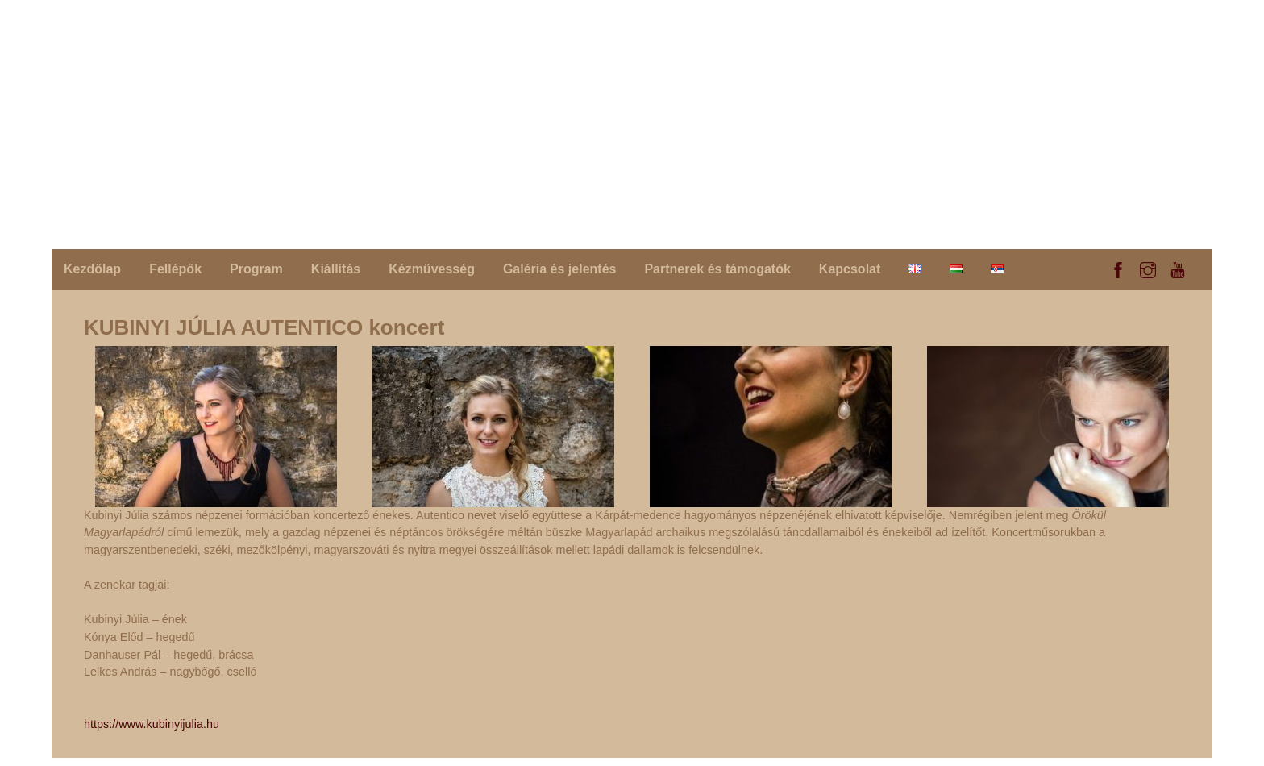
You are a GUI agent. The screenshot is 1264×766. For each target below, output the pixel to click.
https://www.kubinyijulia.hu (151, 724)
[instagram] (1148, 267)
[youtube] (1177, 267)
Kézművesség (432, 269)
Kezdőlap (92, 269)
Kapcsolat (849, 269)
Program (256, 269)
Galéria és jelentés (560, 269)
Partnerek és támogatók (717, 269)
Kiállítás (335, 269)
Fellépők (175, 269)
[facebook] (1118, 267)
